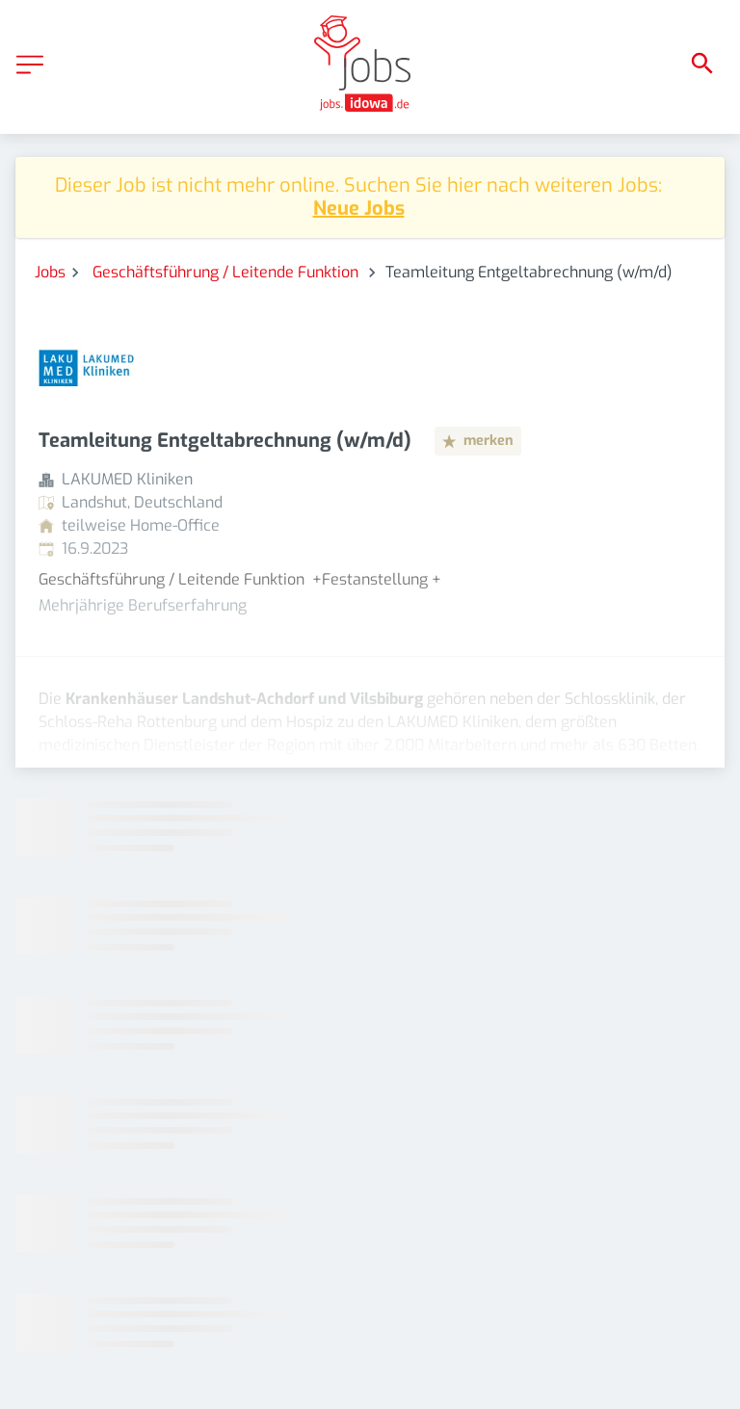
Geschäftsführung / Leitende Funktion (227, 272)
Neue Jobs (359, 209)
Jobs (50, 272)
